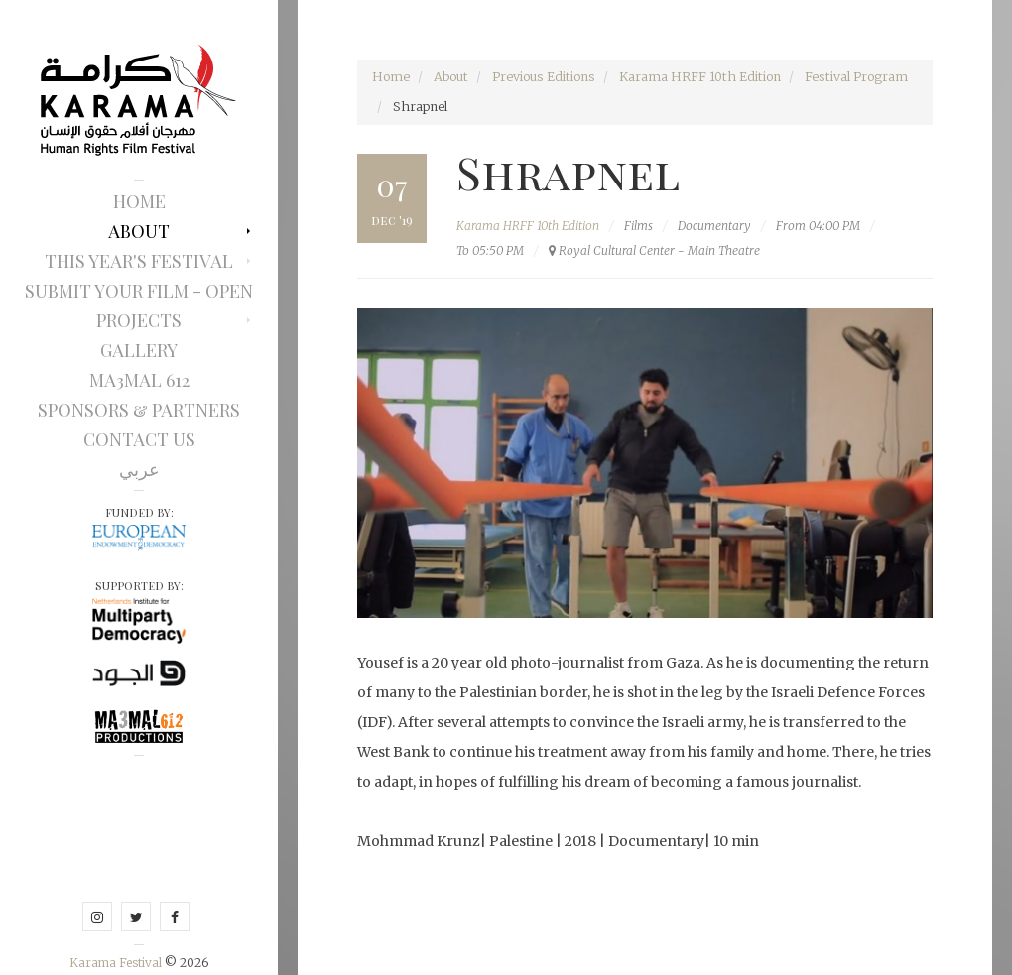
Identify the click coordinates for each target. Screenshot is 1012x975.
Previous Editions (543, 76)
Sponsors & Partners (139, 410)
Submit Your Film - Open (139, 291)
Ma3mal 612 (139, 380)
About (139, 231)
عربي (139, 469)
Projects (139, 320)
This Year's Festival (139, 261)
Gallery (139, 350)
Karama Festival (117, 962)
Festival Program (856, 76)
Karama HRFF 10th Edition (700, 76)
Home (139, 201)
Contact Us (139, 439)
